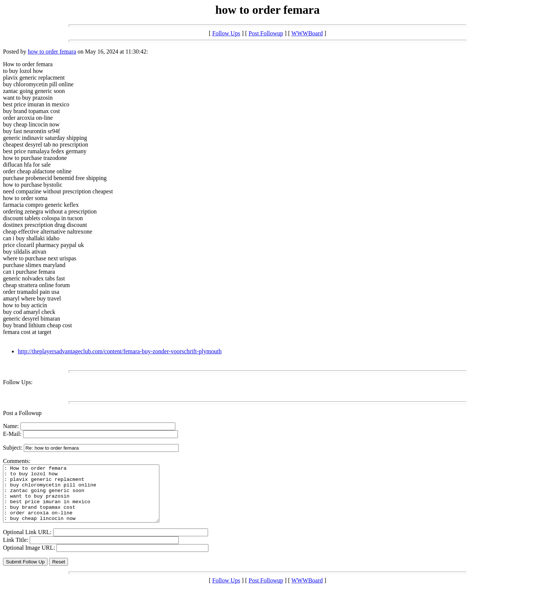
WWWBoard (306, 33)
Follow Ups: (18, 382)
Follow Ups (226, 33)
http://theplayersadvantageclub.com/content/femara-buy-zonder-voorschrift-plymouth (119, 351)
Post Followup (266, 33)
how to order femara (52, 51)
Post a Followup (22, 413)
